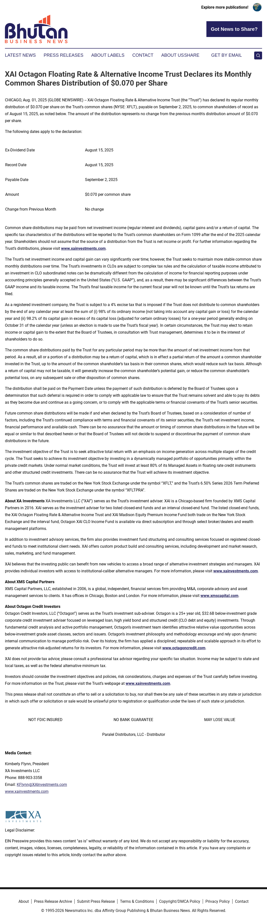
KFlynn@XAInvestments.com (42, 784)
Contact (142, 55)
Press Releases (63, 55)
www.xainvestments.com (83, 248)
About (23, 901)
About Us (172, 55)
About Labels (107, 55)
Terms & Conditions (137, 901)
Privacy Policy (217, 901)
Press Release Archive (53, 901)
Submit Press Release (96, 901)
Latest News (20, 55)
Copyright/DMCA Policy (179, 901)
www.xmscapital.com (219, 595)
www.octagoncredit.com (183, 648)
